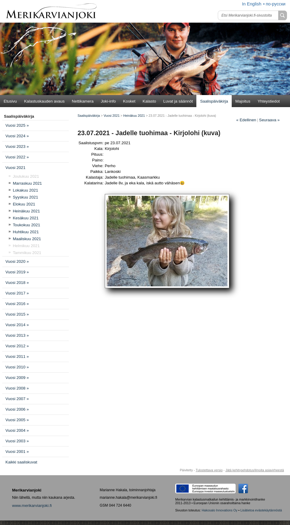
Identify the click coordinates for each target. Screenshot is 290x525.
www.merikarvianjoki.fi (32, 505)
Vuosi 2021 (15, 167)
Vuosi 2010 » (17, 367)
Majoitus (242, 101)
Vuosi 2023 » (17, 146)
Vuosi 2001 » (17, 451)
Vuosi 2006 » (17, 409)
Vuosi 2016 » (17, 303)
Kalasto (149, 101)
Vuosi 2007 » (17, 398)
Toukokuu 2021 (26, 225)
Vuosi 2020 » (17, 261)
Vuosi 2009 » (17, 377)
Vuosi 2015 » (17, 314)
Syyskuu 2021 (25, 197)
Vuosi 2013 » (17, 335)
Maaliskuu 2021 (27, 239)
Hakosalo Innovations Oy (219, 510)
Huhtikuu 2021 (26, 232)
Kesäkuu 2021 (25, 218)
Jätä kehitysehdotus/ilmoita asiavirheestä (254, 470)
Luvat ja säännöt (178, 101)
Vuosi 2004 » (17, 430)
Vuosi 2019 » (17, 272)
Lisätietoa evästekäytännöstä (261, 510)
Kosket (129, 101)
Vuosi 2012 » (17, 346)
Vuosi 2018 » (17, 282)
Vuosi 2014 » (17, 325)
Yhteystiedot (269, 101)
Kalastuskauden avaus (44, 101)
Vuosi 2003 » (17, 441)
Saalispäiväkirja (214, 101)
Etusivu (10, 101)
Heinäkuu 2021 (26, 211)
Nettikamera (83, 101)
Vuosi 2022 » (17, 157)
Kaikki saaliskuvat (21, 462)
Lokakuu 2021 (25, 190)
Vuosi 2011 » (17, 356)
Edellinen (246, 120)
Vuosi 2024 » (17, 136)
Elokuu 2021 (24, 204)
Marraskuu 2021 (27, 183)
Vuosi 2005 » (17, 420)
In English (251, 4)
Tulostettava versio (209, 470)
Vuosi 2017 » (17, 293)
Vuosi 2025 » (17, 125)
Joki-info (108, 101)
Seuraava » (269, 120)
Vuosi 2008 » (17, 388)
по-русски (275, 4)
